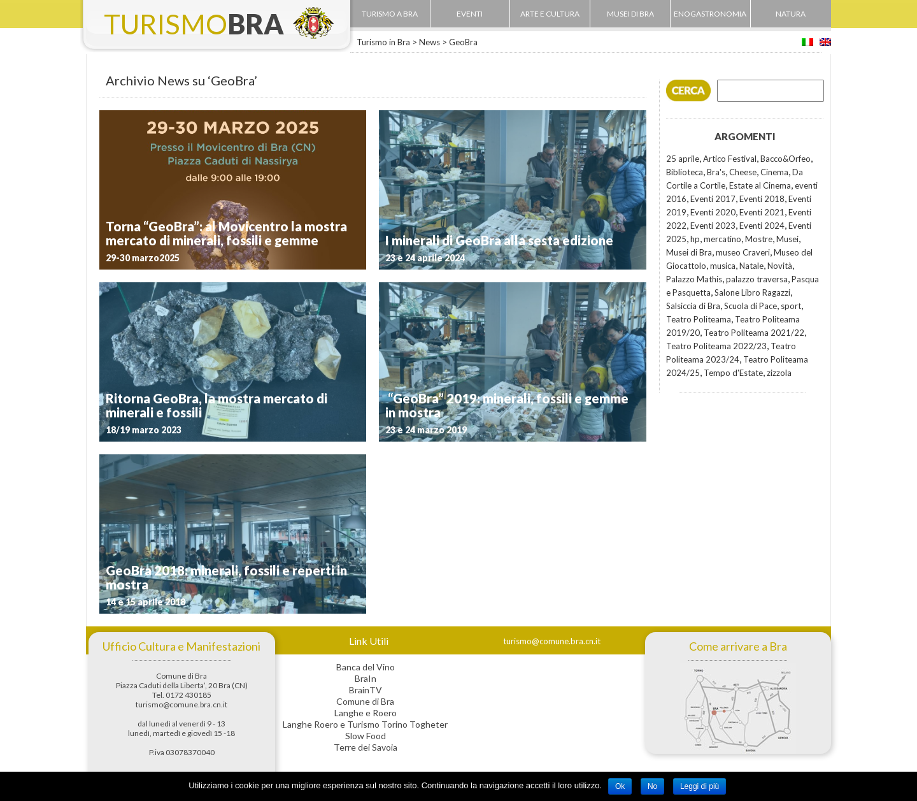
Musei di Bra (689, 252)
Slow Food (365, 735)
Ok (620, 786)
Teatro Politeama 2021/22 (754, 333)
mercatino (722, 239)
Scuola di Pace (750, 306)
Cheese (743, 172)
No (652, 786)
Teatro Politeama (698, 319)
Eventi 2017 (713, 199)
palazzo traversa (757, 279)
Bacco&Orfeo (785, 159)
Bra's (716, 172)
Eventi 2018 (762, 199)
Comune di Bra (365, 701)
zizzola (779, 373)
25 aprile (682, 159)
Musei (787, 239)
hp (695, 239)
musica (723, 266)
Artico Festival (730, 159)
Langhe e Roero (365, 712)
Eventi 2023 (713, 225)
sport (791, 306)
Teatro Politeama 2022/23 (716, 346)
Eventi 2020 (713, 212)
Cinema (774, 172)
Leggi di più (699, 786)
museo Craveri (743, 252)
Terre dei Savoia (365, 747)
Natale (751, 266)
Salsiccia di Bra (693, 306)
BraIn (365, 678)
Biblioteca (684, 172)
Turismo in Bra (383, 42)
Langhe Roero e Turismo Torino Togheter (365, 724)
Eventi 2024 (762, 225)
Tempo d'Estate (733, 373)
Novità (779, 266)
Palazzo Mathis (694, 279)
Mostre (758, 239)
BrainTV (365, 689)
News (429, 42)
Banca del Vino (365, 666)
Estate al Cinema (760, 185)
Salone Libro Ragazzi (752, 292)
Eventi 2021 (762, 212)
